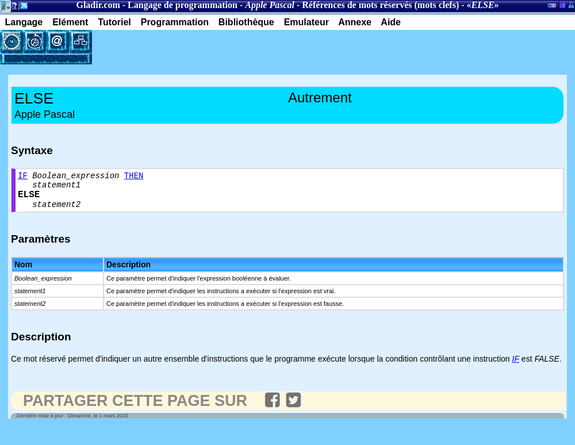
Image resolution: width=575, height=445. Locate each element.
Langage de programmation (182, 5)
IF (23, 176)
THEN (134, 176)
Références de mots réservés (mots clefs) (380, 5)
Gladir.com (98, 5)
